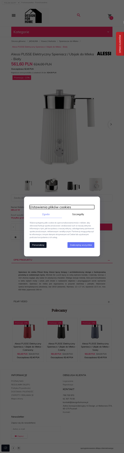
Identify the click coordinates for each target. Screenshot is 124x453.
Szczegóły (78, 214)
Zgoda (46, 214)
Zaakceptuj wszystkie (81, 245)
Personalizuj (38, 245)
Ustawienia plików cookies (50, 207)
